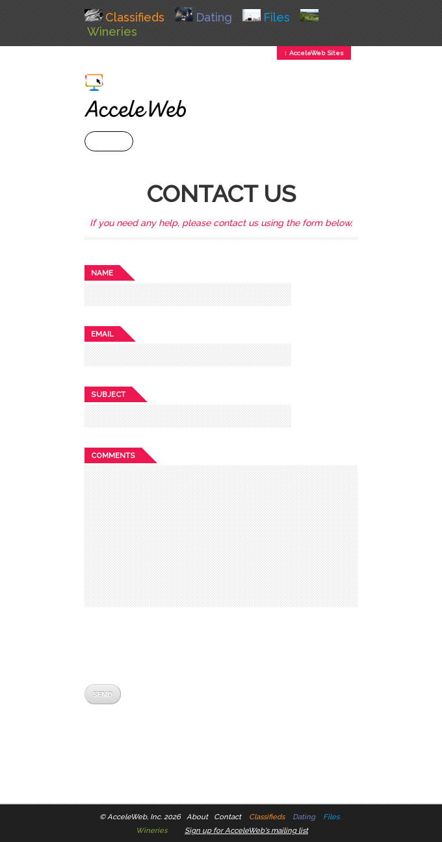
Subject (108, 394)
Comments (113, 455)
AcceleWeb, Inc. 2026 (144, 816)
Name (102, 272)
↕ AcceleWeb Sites (314, 53)
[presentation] (183, 645)
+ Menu (109, 141)
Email (102, 333)
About (197, 816)
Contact (227, 816)
